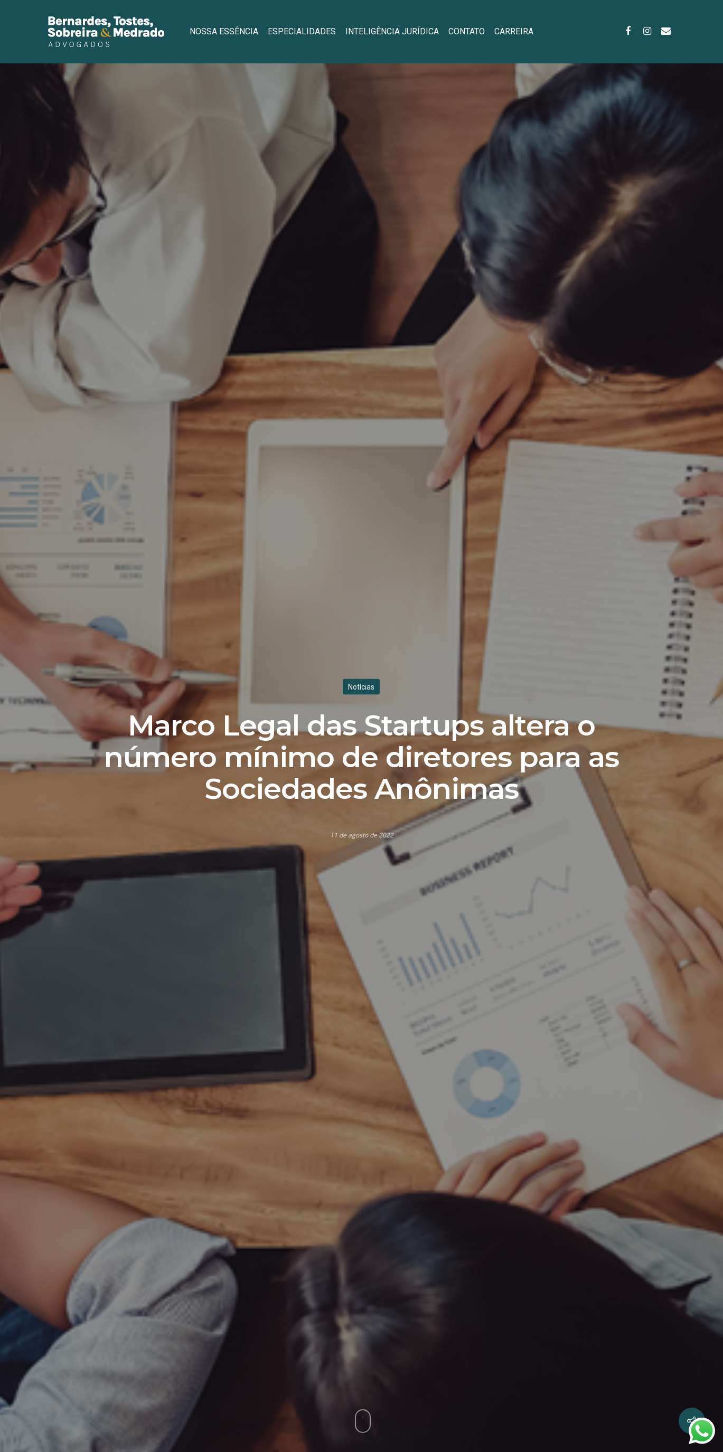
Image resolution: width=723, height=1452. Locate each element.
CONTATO (466, 31)
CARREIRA (513, 31)
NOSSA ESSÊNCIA (224, 31)
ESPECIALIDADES (302, 31)
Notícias (361, 686)
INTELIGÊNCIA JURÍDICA (392, 31)
